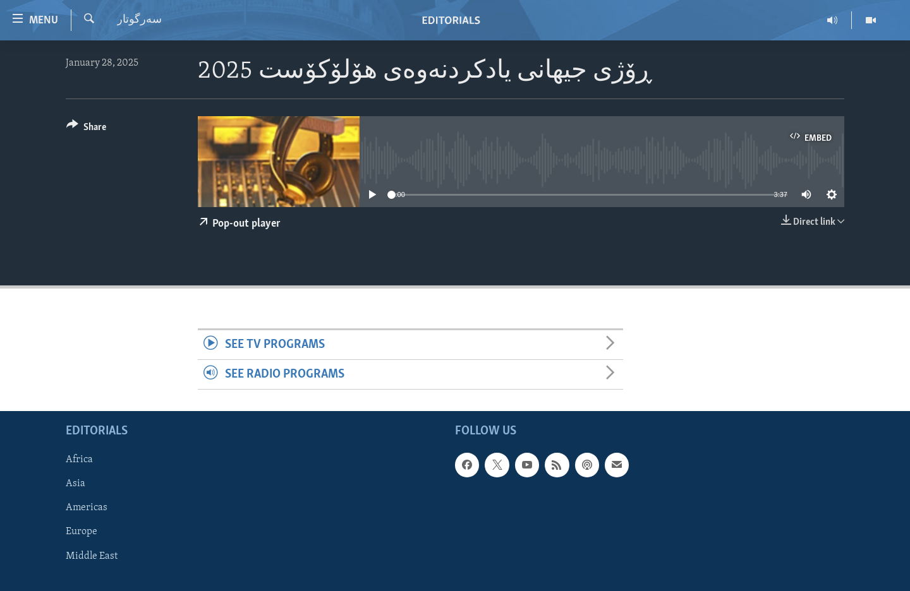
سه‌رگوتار (139, 20)
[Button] (86, 129)
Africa (79, 460)
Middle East (92, 556)
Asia (75, 484)
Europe (81, 532)
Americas (86, 508)
